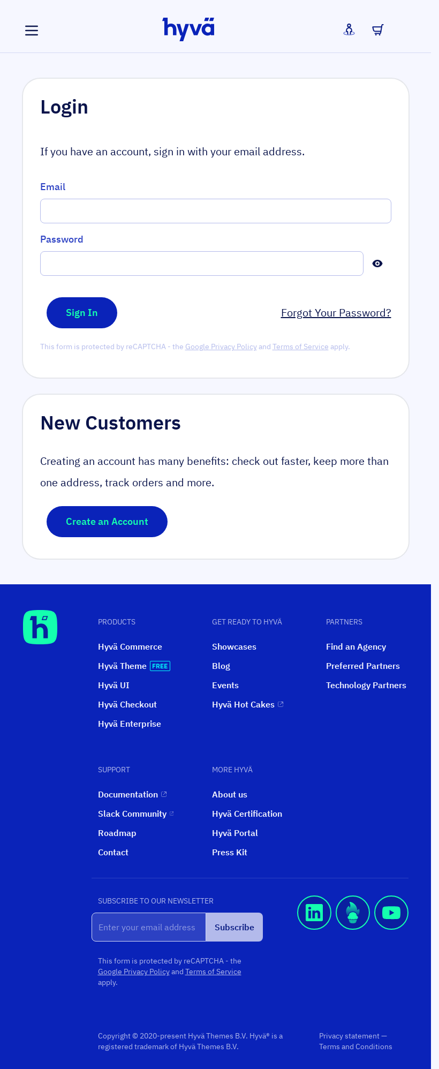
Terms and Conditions (355, 1046)
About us (229, 794)
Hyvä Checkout (127, 704)
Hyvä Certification (247, 813)
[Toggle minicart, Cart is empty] (378, 29)
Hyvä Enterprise (129, 723)
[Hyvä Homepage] (40, 627)
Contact (113, 852)
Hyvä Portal (235, 832)
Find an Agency (356, 646)
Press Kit (229, 852)
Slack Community (135, 813)
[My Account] (349, 29)
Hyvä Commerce (130, 646)
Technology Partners (366, 685)
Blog (221, 665)
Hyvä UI (114, 685)
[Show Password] (377, 263)
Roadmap (117, 832)
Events (225, 685)
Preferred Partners (363, 665)
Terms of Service (301, 346)
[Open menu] (31, 30)
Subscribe (234, 927)
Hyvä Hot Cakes (247, 704)
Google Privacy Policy (221, 346)
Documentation (132, 794)
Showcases (234, 646)
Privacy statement (350, 1036)
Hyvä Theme (134, 665)
